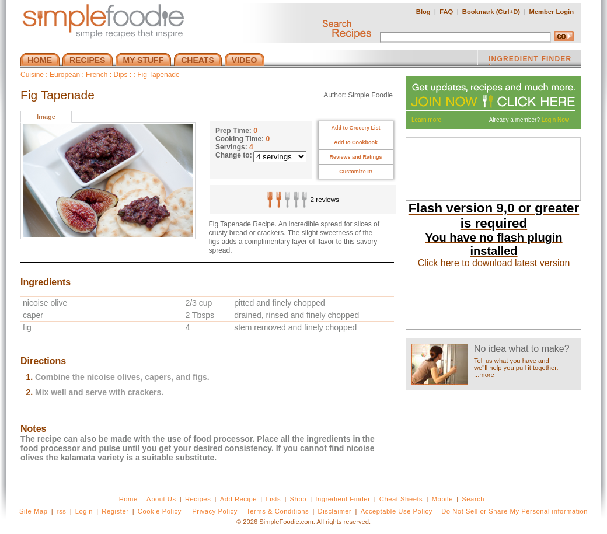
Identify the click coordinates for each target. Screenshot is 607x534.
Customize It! (355, 171)
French (96, 75)
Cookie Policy (160, 511)
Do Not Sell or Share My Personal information (514, 511)
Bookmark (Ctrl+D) (491, 11)
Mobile (442, 498)
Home (128, 498)
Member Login (551, 11)
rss (62, 511)
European (65, 75)
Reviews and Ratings (355, 157)
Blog (423, 11)
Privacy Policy (214, 511)
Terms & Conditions (277, 511)
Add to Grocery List (355, 128)
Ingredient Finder (342, 498)
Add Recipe (238, 498)
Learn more (426, 120)
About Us (161, 498)
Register (115, 511)
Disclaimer (335, 511)
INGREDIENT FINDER (530, 60)
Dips (120, 75)
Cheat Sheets (401, 498)
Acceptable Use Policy (396, 511)
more (486, 374)
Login (84, 511)
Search (473, 498)
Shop (298, 498)
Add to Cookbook (356, 142)
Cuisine (32, 75)
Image (46, 116)
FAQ (446, 11)
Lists (273, 498)
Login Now (555, 120)
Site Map (33, 511)
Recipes (198, 498)
